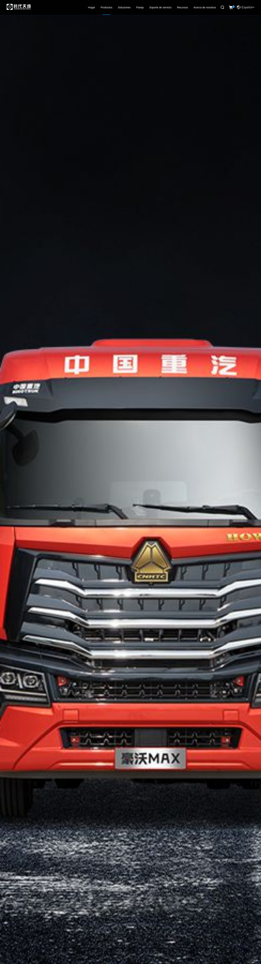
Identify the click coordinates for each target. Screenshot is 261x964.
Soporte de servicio (160, 7)
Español (246, 7)
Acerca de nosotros (204, 7)
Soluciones (124, 7)
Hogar (91, 7)
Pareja (140, 7)
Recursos (182, 7)
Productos (106, 7)
